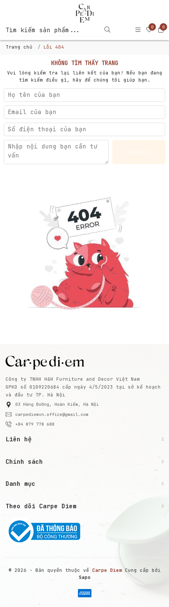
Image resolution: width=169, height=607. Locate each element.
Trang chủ (19, 47)
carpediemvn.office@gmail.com (47, 414)
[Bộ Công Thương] (84, 531)
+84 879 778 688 (30, 424)
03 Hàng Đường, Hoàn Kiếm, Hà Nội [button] (52, 405)
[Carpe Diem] (84, 13)
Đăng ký (139, 152)
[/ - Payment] (85, 593)
